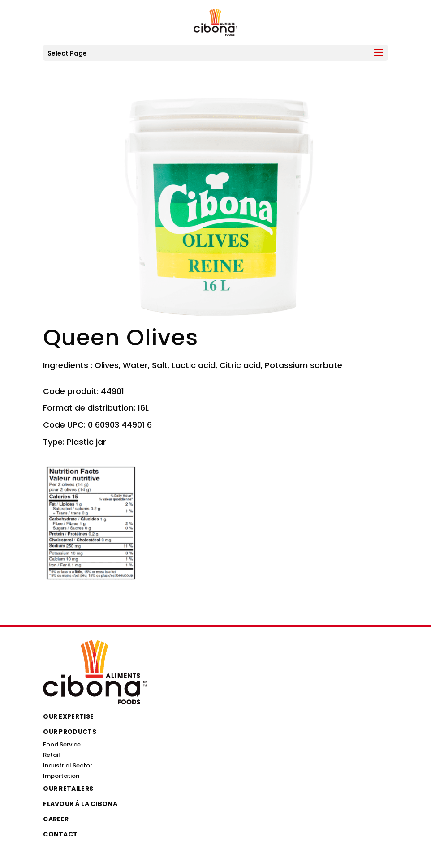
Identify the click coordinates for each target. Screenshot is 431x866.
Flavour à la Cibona (80, 803)
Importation (61, 776)
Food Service (62, 744)
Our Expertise (68, 716)
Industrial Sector (67, 765)
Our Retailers (68, 788)
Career (56, 819)
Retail (51, 754)
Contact (60, 834)
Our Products (69, 731)
